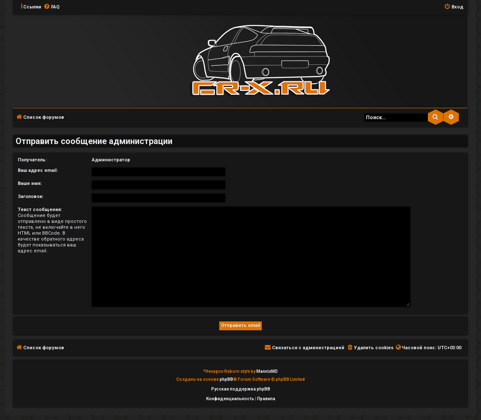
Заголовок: (30, 196)
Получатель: (32, 160)
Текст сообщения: (40, 209)
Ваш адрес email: (38, 170)
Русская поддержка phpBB (240, 389)
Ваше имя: (30, 183)
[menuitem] (51, 7)
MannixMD (267, 371)
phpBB (226, 379)
